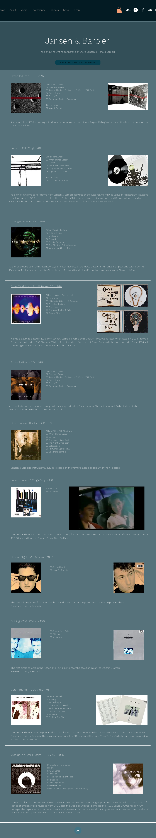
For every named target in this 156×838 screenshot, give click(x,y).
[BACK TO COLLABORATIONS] (77, 62)
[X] (136, 10)
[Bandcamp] (128, 10)
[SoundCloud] (150, 10)
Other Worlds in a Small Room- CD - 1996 (36, 286)
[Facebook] (143, 10)
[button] (119, 10)
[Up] (77, 830)
